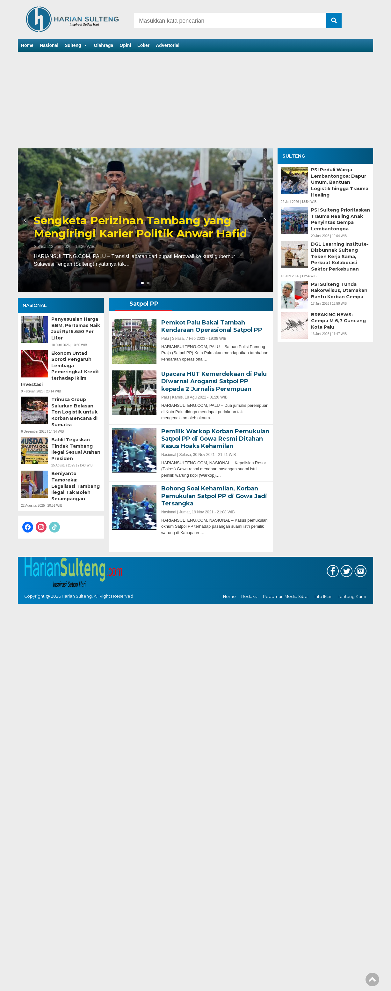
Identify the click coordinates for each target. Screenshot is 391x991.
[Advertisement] (195, 100)
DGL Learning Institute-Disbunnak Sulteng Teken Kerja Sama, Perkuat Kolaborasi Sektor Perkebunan (340, 256)
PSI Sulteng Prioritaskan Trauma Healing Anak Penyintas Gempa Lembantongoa (340, 219)
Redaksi (249, 596)
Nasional (49, 45)
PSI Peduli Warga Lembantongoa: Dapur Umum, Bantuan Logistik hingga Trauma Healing (339, 182)
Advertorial (167, 45)
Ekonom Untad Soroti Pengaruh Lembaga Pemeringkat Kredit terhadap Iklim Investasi (60, 368)
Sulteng (76, 45)
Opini (125, 45)
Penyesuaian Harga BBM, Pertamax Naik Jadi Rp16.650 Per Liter (75, 328)
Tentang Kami (352, 596)
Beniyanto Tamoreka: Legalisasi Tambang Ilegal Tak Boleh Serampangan (75, 486)
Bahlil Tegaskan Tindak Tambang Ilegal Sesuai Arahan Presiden (75, 449)
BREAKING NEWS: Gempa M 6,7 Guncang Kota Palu (338, 321)
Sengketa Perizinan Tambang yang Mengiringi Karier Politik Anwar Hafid (140, 227)
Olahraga (103, 45)
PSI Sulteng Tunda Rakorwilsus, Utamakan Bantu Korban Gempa (339, 290)
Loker (143, 45)
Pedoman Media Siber (286, 596)
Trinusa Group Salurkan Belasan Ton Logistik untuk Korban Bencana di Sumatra (74, 412)
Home (27, 45)
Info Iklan (323, 596)
